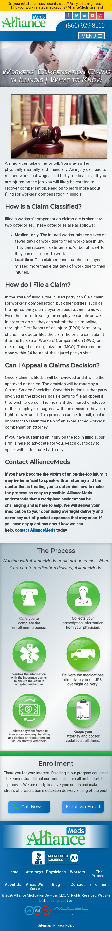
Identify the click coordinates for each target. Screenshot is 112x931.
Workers (77, 872)
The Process (99, 874)
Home (13, 872)
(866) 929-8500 (85, 25)
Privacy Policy (63, 925)
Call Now (27, 806)
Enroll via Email (83, 806)
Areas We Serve (34, 886)
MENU (88, 36)
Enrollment (99, 884)
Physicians (56, 872)
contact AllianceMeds (35, 530)
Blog (56, 884)
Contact (77, 884)
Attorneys (34, 872)
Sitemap (44, 925)
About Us (13, 884)
